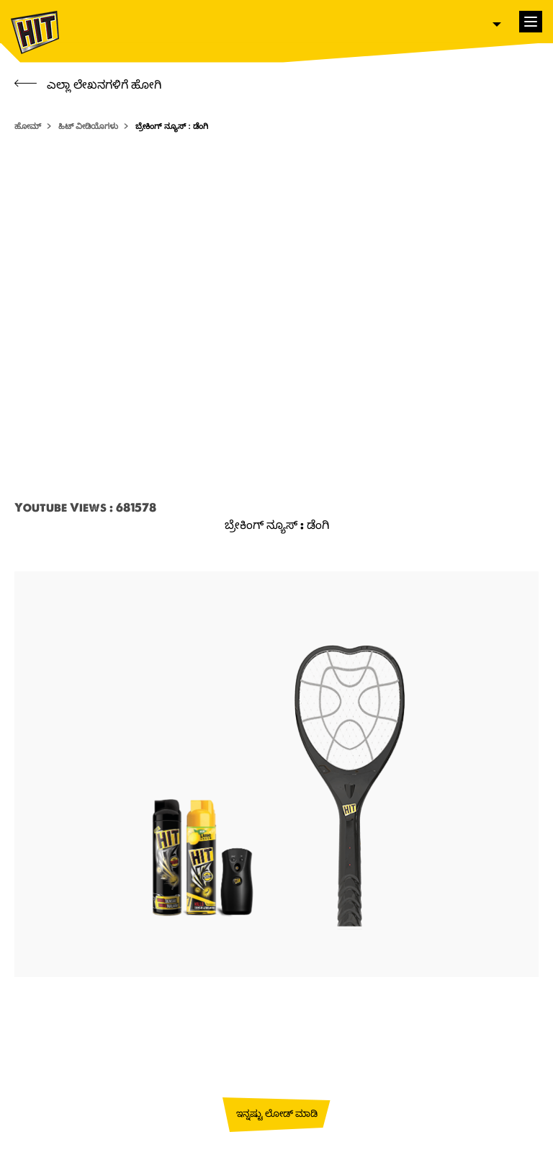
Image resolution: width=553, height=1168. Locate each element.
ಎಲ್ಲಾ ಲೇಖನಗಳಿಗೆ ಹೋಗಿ (87, 84)
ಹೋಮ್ (27, 126)
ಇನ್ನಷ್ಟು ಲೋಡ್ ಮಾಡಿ (277, 1113)
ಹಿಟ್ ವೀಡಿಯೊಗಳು (88, 126)
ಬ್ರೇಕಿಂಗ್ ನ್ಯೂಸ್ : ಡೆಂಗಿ (171, 126)
